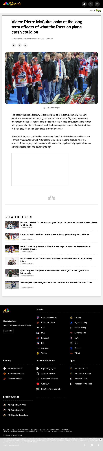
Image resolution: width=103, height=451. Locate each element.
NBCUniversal (17, 435)
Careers (24, 429)
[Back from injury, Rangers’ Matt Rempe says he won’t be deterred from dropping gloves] (12, 249)
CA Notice (55, 431)
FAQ (44, 429)
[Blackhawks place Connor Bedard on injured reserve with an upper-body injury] (12, 261)
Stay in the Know (10, 321)
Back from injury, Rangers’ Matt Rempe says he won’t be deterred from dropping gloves (55, 247)
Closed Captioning (34, 429)
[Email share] (25, 45)
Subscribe (8, 331)
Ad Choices (7, 429)
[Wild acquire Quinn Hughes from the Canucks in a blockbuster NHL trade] (12, 285)
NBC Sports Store (53, 429)
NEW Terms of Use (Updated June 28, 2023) (19, 431)
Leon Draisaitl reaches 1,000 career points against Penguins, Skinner (54, 234)
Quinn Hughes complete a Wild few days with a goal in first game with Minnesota (54, 271)
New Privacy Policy (43, 431)
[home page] (12, 4)
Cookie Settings (66, 431)
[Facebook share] (14, 45)
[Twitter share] (19, 45)
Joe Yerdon (18, 39)
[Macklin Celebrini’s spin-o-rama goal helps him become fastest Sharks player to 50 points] (12, 225)
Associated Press (27, 227)
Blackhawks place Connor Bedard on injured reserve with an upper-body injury (56, 259)
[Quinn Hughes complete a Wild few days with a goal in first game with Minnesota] (12, 273)
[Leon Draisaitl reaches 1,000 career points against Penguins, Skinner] (12, 237)
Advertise (16, 429)
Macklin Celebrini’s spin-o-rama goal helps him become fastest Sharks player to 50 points (58, 223)
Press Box (64, 429)
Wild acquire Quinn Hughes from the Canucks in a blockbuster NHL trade (56, 282)
